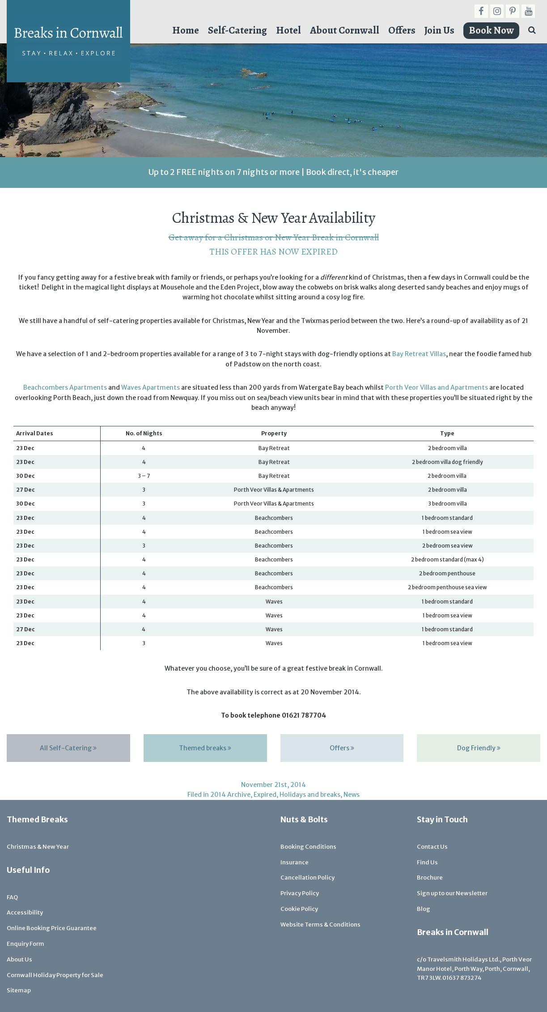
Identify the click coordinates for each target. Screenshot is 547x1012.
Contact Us (432, 846)
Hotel (288, 30)
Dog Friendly (478, 748)
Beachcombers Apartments (65, 387)
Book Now (491, 30)
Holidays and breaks (310, 795)
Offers (402, 30)
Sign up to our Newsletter (452, 893)
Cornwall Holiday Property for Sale (55, 975)
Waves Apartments (150, 387)
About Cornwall (344, 30)
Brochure (430, 877)
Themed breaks (205, 748)
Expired (265, 795)
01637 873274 (462, 978)
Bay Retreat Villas (419, 354)
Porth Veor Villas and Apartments (436, 387)
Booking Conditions (308, 846)
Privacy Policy (299, 893)
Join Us (439, 30)
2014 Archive (230, 795)
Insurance (294, 862)
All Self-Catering (68, 748)
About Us (19, 959)
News (351, 795)
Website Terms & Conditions (320, 924)
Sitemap (19, 990)
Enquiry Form (25, 944)
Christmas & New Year (38, 846)
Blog (423, 909)
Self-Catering (237, 30)
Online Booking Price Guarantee (52, 928)
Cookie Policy (299, 909)
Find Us (427, 862)
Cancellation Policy (307, 877)
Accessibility (25, 912)
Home (185, 30)
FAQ (12, 897)
